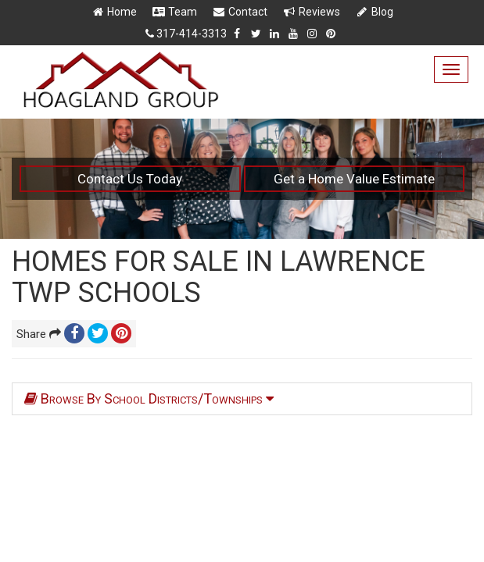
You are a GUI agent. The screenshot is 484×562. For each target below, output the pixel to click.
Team (174, 11)
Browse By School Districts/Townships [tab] (149, 398)
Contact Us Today (129, 179)
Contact (239, 11)
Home (114, 11)
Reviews (311, 11)
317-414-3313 (191, 33)
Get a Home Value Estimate (354, 179)
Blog (374, 11)
